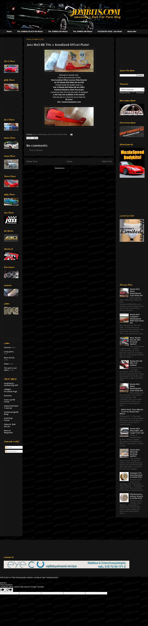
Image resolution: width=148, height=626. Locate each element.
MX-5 (50, 134)
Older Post (107, 161)
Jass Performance (40, 134)
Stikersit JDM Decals (9, 425)
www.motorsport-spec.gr (11, 407)
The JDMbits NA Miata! (58, 31)
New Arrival (57, 134)
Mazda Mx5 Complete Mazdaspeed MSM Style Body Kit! (137, 318)
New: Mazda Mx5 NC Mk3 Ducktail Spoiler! (135, 341)
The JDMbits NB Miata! (82, 31)
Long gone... (9, 351)
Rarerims (8, 396)
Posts (8, 447)
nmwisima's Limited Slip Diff (11, 384)
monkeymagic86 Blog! (11, 413)
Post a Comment (35, 150)
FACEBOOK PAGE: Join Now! (110, 31)
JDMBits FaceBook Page (10, 390)
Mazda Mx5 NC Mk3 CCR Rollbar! (136, 363)
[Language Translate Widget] (132, 89)
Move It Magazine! (8, 431)
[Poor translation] (9, 590)
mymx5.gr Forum (8, 419)
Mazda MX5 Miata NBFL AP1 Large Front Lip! (137, 430)
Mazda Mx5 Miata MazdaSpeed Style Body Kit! (136, 292)
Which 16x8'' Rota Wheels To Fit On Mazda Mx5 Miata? (131, 411)
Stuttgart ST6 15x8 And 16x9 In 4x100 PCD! (136, 475)
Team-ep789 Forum (9, 401)
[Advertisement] (12, 46)
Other (65, 134)
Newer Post (31, 161)
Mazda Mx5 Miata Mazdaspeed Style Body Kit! (136, 387)
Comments (11, 451)
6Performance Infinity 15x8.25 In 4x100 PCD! (136, 496)
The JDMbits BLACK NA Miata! (30, 31)
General (7, 347)
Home (9, 31)
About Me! (131, 31)
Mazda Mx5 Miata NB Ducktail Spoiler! (135, 453)
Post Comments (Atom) (74, 168)
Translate (137, 92)
